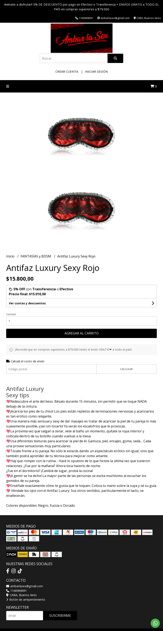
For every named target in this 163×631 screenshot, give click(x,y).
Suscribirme (60, 615)
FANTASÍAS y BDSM (36, 256)
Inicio (10, 256)
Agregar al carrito (81, 333)
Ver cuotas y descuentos (27, 303)
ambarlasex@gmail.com (24, 586)
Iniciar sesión (96, 71)
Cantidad (11, 314)
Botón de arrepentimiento (25, 599)
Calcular (126, 369)
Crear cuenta (66, 71)
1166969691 (16, 591)
